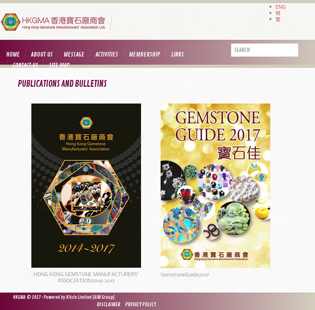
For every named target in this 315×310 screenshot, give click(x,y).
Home (13, 54)
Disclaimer (109, 304)
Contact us (25, 65)
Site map (59, 65)
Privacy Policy (140, 304)
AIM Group (103, 297)
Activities (106, 54)
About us (42, 54)
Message (74, 54)
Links (177, 54)
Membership (144, 54)
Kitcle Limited (79, 297)
